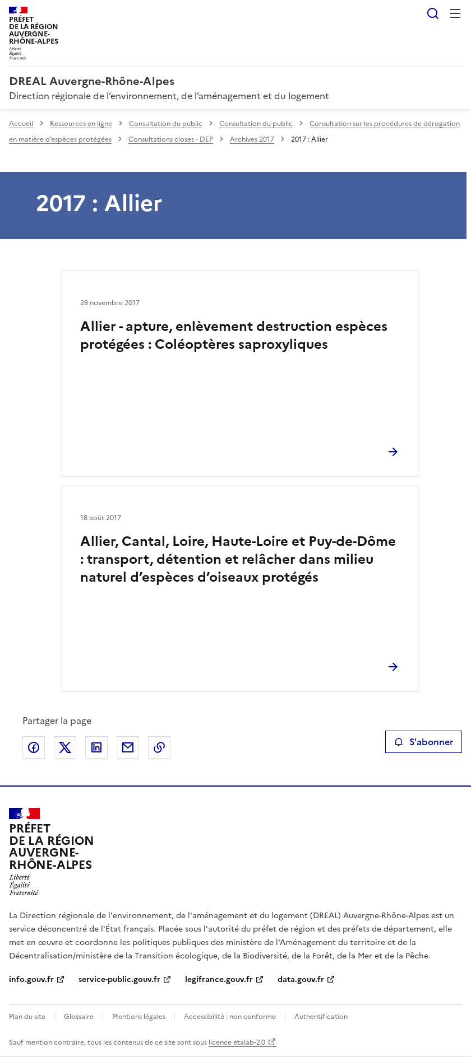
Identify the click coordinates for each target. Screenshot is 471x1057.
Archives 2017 (252, 139)
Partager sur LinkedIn (96, 747)
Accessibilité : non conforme (230, 1017)
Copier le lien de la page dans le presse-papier (159, 747)
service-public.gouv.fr (119, 979)
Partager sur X (65, 747)
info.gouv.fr (31, 979)
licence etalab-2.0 (237, 1042)
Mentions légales (138, 1017)
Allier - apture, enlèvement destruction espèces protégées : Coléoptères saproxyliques (233, 335)
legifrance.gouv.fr (219, 979)
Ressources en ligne (81, 124)
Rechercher (433, 13)
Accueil (21, 124)
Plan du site (27, 1017)
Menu (455, 13)
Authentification (321, 1017)
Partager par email (128, 747)
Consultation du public (165, 124)
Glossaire (79, 1017)
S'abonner (423, 742)
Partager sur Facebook (33, 747)
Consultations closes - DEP (170, 139)
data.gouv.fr (301, 979)
